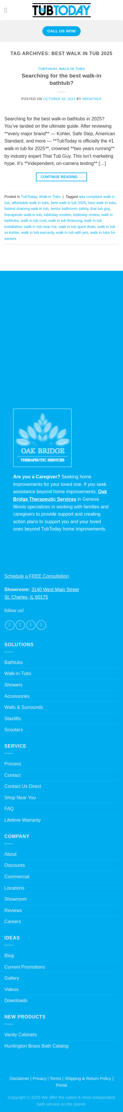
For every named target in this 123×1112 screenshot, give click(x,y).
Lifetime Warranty (22, 820)
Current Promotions (24, 967)
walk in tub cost (33, 220)
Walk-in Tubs (72, 69)
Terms (55, 1078)
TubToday (47, 69)
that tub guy (100, 208)
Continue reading (61, 177)
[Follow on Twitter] (31, 625)
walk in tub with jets (72, 232)
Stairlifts (12, 718)
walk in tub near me (40, 226)
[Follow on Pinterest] (41, 625)
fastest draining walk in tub (26, 208)
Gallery (11, 978)
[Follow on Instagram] (20, 625)
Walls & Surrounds (23, 707)
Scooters (13, 729)
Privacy (39, 1078)
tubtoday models (57, 214)
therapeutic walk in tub (22, 214)
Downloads (15, 1000)
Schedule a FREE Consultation (36, 576)
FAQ (9, 808)
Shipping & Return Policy (88, 1078)
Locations (14, 888)
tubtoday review (86, 214)
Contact (12, 775)
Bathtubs (13, 662)
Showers (13, 684)
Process (12, 763)
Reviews (13, 910)
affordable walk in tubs (30, 203)
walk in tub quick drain (77, 226)
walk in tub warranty (37, 232)
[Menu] (7, 10)
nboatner (92, 99)
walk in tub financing (65, 220)
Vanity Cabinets (20, 1034)
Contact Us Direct (22, 786)
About (10, 854)
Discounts (14, 865)
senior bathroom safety (69, 208)
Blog (9, 955)
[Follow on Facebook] (10, 625)
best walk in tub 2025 (68, 203)
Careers (12, 921)
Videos (11, 989)
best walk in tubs (102, 203)
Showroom (15, 899)
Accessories (17, 696)
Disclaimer (19, 1078)
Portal (61, 1085)
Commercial (16, 876)
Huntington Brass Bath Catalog (36, 1046)
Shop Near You (20, 797)
